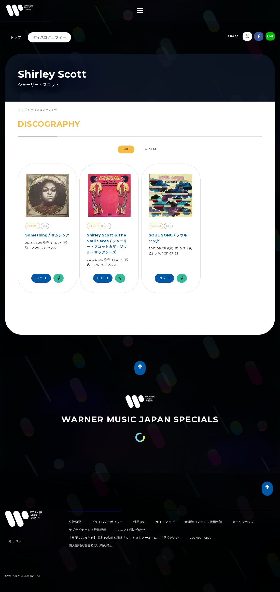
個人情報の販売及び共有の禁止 (91, 545)
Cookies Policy (200, 537)
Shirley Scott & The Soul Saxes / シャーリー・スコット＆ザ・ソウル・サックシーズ (107, 243)
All (126, 149)
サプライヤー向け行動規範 (87, 530)
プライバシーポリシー (107, 522)
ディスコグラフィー (49, 37)
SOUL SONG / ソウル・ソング (170, 238)
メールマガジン (243, 522)
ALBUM (150, 149)
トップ (15, 37)
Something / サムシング (47, 235)
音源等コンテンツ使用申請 (203, 522)
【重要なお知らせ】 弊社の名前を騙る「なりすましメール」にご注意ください (124, 537)
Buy (42, 278)
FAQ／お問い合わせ (131, 530)
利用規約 (139, 522)
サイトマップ (165, 522)
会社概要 (75, 522)
